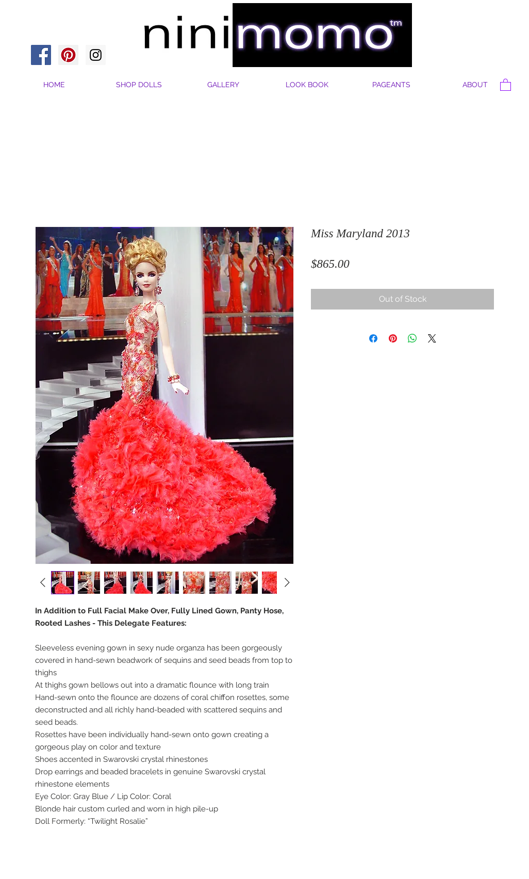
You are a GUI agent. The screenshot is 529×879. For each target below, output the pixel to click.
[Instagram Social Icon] (96, 55)
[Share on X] (432, 338)
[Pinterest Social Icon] (68, 55)
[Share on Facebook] (373, 338)
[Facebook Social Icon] (41, 55)
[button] (475, 84)
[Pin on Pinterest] (393, 338)
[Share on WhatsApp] (412, 338)
